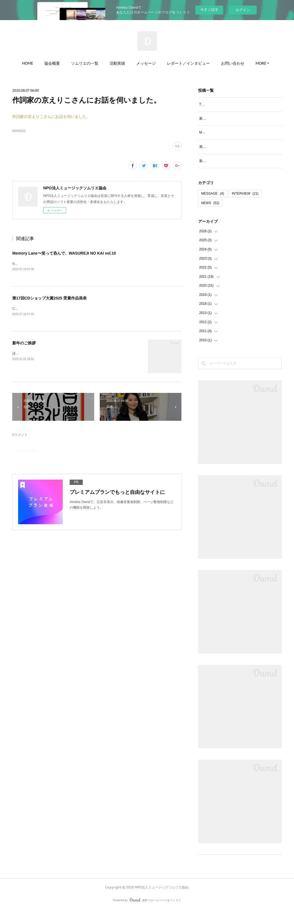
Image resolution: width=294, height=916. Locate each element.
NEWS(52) (19, 130)
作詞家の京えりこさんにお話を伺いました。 (51, 116)
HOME (27, 63)
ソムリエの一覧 (84, 63)
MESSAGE (212, 200)
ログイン (242, 10)
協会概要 (52, 63)
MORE (261, 63)
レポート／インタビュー (188, 63)
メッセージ (146, 63)
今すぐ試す (209, 10)
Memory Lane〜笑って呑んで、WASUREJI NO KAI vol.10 (64, 253)
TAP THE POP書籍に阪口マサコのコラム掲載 (233, 104)
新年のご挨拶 (24, 343)
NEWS (210, 209)
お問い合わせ (232, 63)
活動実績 (117, 63)
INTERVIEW (245, 200)
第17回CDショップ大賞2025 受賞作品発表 (49, 298)
